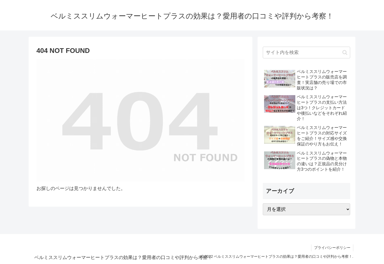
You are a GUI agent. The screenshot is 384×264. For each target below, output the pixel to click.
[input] (306, 52)
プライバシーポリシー (332, 247)
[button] (344, 53)
